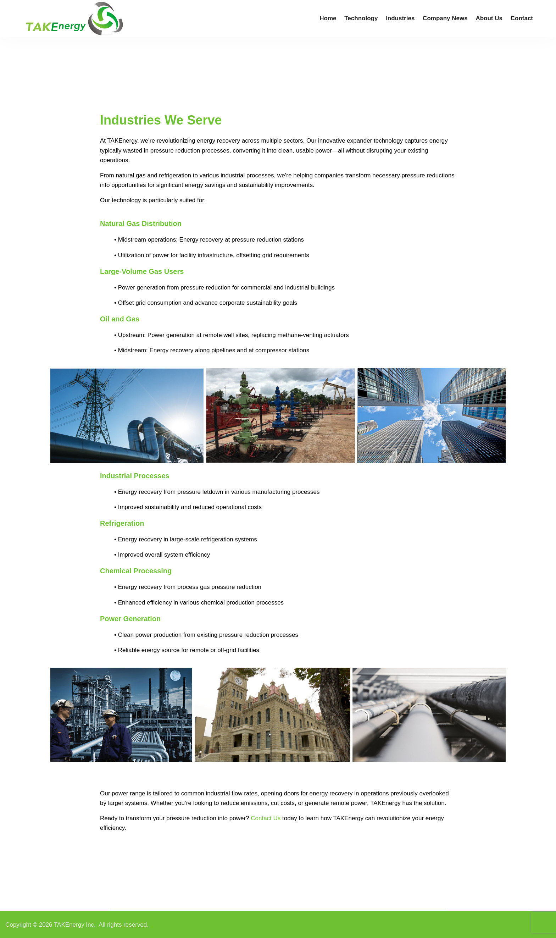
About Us (489, 18)
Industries (400, 18)
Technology (361, 18)
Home (327, 18)
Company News (445, 18)
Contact (522, 18)
